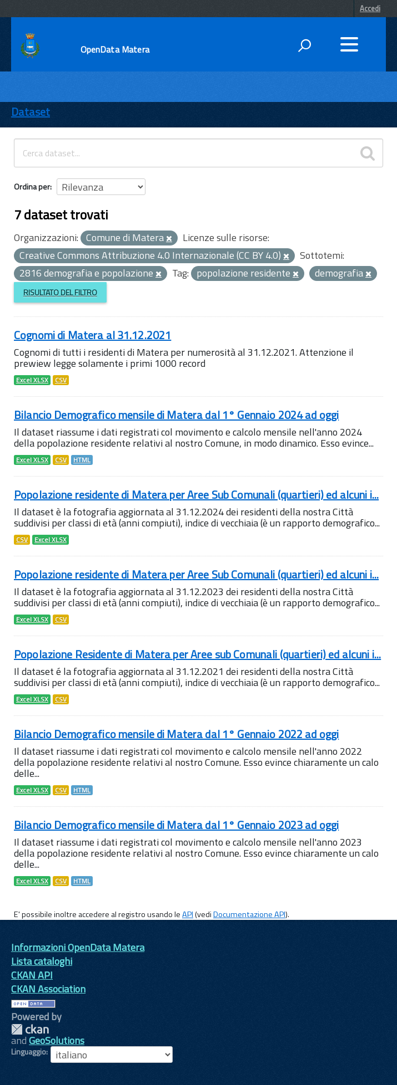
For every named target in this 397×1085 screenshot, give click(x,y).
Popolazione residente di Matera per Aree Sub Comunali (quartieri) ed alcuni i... (196, 494)
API (187, 914)
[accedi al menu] (349, 44)
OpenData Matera (115, 49)
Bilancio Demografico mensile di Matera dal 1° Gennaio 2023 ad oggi (176, 824)
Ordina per (32, 186)
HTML (82, 460)
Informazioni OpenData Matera (77, 947)
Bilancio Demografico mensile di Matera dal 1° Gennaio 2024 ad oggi (176, 414)
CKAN (30, 1029)
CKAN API (32, 975)
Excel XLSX (32, 380)
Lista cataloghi (41, 961)
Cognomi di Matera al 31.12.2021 (92, 335)
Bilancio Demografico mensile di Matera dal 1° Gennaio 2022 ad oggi (176, 734)
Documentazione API (249, 914)
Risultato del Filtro (60, 292)
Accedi (370, 8)
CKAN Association (48, 988)
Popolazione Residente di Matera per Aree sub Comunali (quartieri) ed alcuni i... (197, 654)
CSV (61, 380)
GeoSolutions (56, 1040)
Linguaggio (28, 1051)
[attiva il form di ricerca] (304, 45)
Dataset (30, 111)
